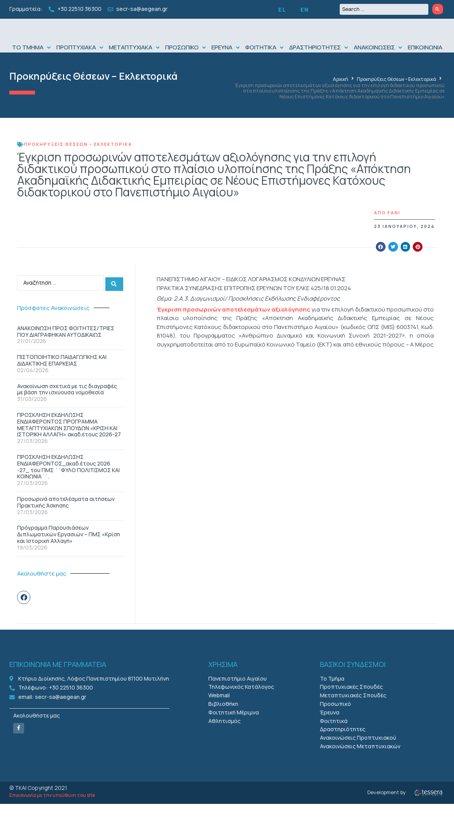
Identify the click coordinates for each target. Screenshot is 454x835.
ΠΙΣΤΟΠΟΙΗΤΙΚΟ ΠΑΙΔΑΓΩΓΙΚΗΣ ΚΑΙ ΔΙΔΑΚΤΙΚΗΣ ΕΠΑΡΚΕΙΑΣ (62, 375)
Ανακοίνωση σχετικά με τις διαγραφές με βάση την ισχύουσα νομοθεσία (67, 404)
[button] (32, 63)
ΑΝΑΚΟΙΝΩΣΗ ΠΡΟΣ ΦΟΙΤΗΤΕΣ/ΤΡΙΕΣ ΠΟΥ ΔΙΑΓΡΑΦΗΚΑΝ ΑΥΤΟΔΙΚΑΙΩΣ (65, 346)
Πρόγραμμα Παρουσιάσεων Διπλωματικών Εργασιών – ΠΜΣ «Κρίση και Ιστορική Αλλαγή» (68, 549)
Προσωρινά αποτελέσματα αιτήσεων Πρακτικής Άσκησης (66, 517)
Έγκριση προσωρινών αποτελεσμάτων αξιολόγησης (234, 325)
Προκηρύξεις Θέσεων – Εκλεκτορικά (93, 92)
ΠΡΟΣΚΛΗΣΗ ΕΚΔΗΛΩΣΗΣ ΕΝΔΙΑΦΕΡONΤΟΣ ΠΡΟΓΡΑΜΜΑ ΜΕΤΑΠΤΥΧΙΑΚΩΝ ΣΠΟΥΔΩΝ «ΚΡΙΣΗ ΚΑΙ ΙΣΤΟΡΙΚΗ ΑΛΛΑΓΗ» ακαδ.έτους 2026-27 (69, 439)
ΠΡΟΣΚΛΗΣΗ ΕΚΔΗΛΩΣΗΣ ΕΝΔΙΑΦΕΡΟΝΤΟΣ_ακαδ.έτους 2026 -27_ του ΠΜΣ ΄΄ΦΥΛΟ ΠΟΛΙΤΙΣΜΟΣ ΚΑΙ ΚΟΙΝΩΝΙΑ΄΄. (68, 481)
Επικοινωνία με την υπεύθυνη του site (52, 810)
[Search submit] (437, 9)
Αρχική (340, 95)
